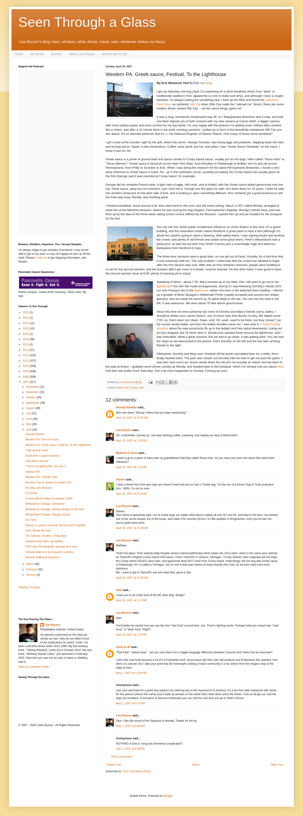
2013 (26, 350)
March (30, 564)
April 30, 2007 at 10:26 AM (132, 577)
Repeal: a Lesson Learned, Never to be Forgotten (55, 525)
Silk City (195, 104)
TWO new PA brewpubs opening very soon (51, 546)
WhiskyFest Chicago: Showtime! (45, 503)
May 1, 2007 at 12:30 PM (131, 673)
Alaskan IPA (32, 471)
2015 (26, 344)
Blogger (168, 795)
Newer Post (114, 764)
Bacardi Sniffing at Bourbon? (42, 557)
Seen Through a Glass (87, 22)
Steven (120, 479)
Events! (56, 54)
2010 (26, 366)
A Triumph (31, 493)
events (133, 387)
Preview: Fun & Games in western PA (48, 482)
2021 (26, 317)
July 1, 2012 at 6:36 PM (130, 748)
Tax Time (30, 519)
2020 (26, 323)
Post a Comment (121, 756)
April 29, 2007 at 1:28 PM (131, 440)
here (207, 83)
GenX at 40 (123, 647)
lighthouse (163, 286)
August (30, 408)
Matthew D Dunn (126, 453)
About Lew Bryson (82, 54)
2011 (26, 360)
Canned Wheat (34, 434)
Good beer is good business (42, 455)
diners (119, 387)
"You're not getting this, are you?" (45, 466)
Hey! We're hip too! (36, 461)
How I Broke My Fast (38, 530)
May (29, 424)
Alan (119, 590)
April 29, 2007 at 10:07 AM (132, 417)
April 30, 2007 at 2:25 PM (131, 634)
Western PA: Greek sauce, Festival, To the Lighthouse (58, 445)
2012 (26, 355)
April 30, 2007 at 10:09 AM (132, 528)
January (31, 574)
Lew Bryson (124, 430)
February (32, 569)
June (29, 418)
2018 (26, 334)
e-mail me (41, 257)
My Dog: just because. (39, 487)
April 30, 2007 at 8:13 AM (131, 493)
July (29, 413)
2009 (26, 371)
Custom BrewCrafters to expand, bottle (49, 498)
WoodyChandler (126, 407)
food (141, 387)
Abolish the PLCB (114, 54)
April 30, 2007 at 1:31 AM (131, 467)
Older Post (276, 764)
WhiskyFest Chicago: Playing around (47, 514)
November (32, 392)
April (29, 429)
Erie (126, 387)
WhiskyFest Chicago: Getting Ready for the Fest (54, 509)
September (33, 402)
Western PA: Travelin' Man (41, 477)
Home (19, 54)
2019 (26, 328)
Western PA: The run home (41, 439)
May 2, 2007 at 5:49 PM (130, 726)
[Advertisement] (45, 603)
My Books (37, 54)
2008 (26, 376)
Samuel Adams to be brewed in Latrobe (49, 552)
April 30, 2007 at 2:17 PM (131, 600)
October (31, 397)
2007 (26, 382)
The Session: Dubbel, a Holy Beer (46, 535)
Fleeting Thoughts (29, 587)
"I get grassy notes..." (38, 450)
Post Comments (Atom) (136, 771)
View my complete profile (33, 666)
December (32, 386)
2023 (26, 312)
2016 (26, 339)
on (166, 134)
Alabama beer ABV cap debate (44, 541)
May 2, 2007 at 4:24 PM (130, 703)
